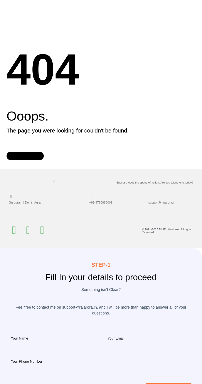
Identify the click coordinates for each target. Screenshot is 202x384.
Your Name (19, 338)
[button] (54, 181)
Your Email (116, 338)
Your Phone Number (26, 361)
